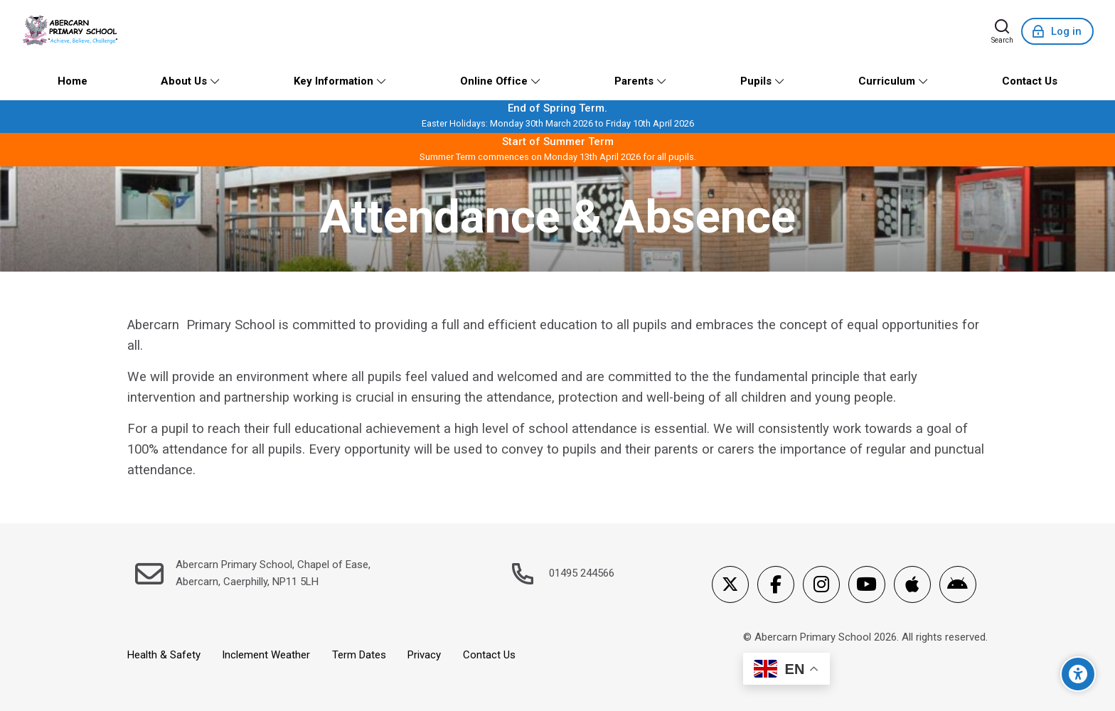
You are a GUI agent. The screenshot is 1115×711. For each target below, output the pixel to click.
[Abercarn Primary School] (71, 31)
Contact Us (489, 654)
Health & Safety (164, 654)
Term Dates (359, 654)
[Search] (1002, 31)
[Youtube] (866, 584)
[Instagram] (821, 584)
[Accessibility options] (1078, 674)
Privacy (424, 654)
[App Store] (912, 584)
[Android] (957, 584)
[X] (730, 584)
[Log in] (1057, 31)
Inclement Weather (266, 654)
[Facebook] (775, 584)
